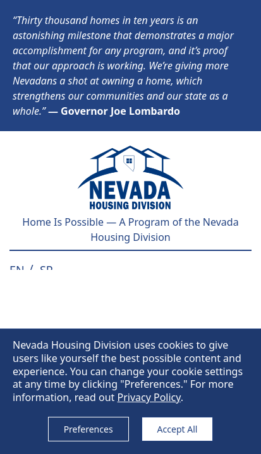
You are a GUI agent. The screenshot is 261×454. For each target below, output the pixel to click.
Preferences (88, 429)
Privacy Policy (148, 397)
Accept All (177, 429)
